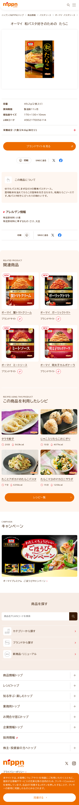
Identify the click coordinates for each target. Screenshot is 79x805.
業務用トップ (11, 706)
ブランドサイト (12, 319)
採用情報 (10, 737)
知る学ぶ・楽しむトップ (18, 696)
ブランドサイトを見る (49, 146)
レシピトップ (11, 685)
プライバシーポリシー (14, 772)
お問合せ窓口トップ (15, 716)
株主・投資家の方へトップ (19, 747)
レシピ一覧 (52, 497)
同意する (40, 797)
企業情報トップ (13, 727)
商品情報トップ (13, 675)
